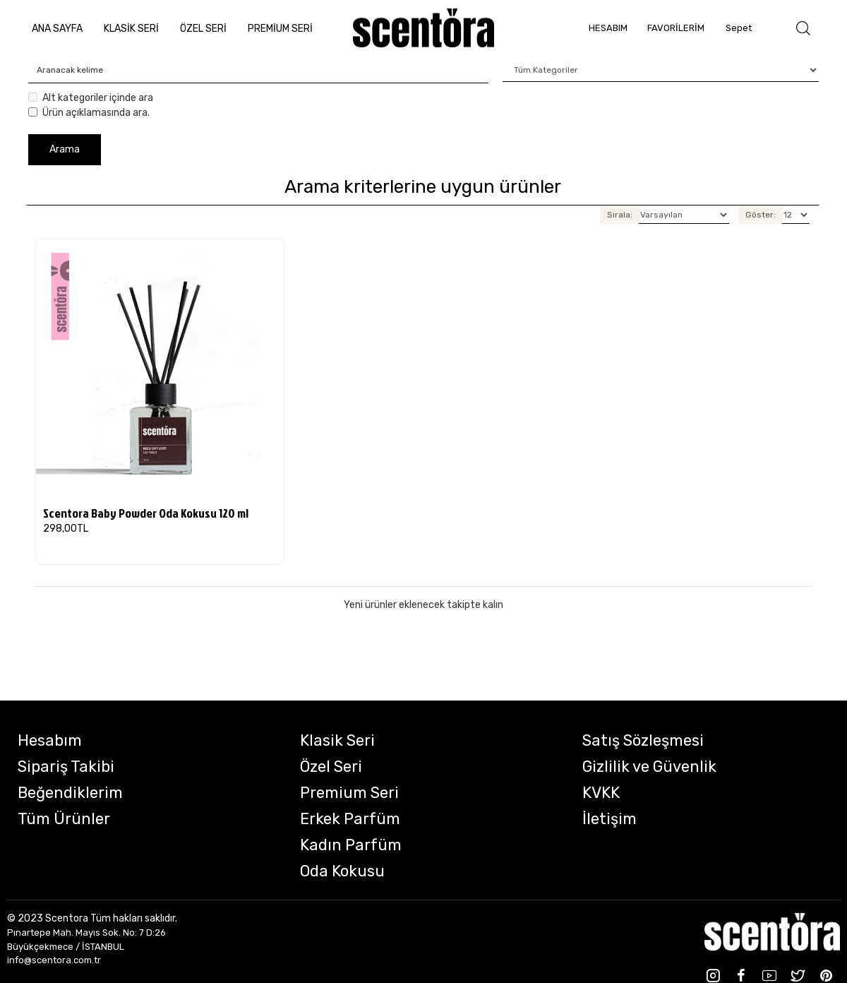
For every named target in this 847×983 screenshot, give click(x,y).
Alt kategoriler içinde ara (90, 98)
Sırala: (619, 215)
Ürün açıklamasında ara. (89, 113)
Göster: (760, 215)
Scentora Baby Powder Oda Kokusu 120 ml (145, 513)
